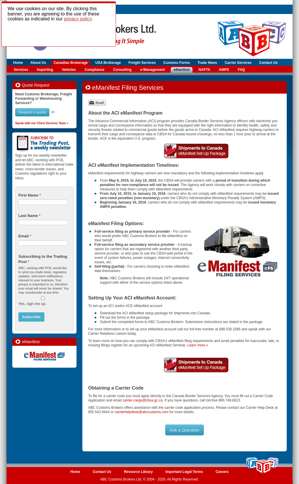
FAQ (241, 70)
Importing (45, 70)
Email (23, 236)
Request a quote (32, 112)
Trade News (207, 63)
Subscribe (31, 317)
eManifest (181, 70)
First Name (28, 195)
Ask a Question (184, 429)
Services (21, 70)
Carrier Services (238, 63)
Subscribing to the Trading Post (42, 259)
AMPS (224, 70)
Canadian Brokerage (71, 63)
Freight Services (142, 63)
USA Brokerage (108, 63)
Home (18, 63)
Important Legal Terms (184, 472)
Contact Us (268, 63)
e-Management (152, 70)
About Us (38, 63)
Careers (222, 472)
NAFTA (204, 70)
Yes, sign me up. (32, 303)
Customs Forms (176, 63)
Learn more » (197, 345)
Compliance (95, 70)
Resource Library (138, 472)
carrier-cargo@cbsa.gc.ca (142, 400)
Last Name (28, 215)
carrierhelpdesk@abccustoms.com (141, 412)
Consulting (122, 70)
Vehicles (69, 70)
